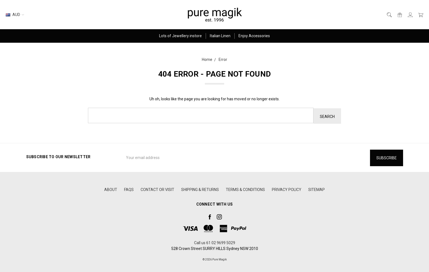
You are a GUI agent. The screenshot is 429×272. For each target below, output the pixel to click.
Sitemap (316, 188)
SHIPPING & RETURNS (200, 188)
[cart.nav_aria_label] (419, 14)
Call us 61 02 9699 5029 (214, 241)
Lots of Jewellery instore (180, 36)
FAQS (129, 188)
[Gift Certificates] (399, 14)
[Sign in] (410, 14)
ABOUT (110, 188)
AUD (15, 14)
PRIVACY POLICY (286, 188)
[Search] (389, 14)
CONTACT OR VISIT (157, 188)
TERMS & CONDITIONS (245, 188)
